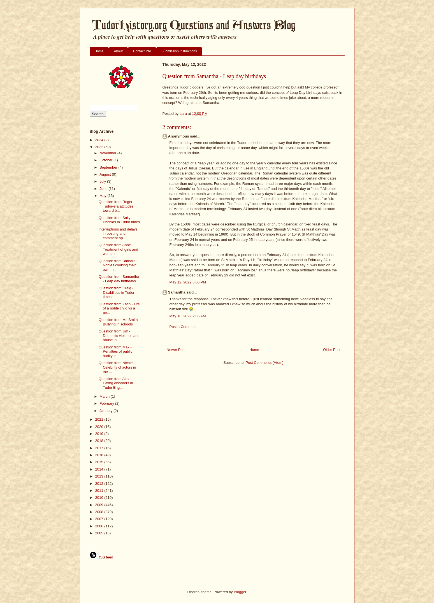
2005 (100, 533)
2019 (100, 434)
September (108, 167)
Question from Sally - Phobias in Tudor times (119, 220)
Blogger (240, 592)
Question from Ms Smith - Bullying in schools (119, 322)
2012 (100, 483)
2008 (100, 512)
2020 (100, 427)
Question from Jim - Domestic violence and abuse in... (119, 335)
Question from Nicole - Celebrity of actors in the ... (117, 367)
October (106, 160)
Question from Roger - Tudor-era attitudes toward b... (117, 206)
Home (99, 51)
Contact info (142, 51)
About (118, 51)
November (108, 153)
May (103, 196)
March (105, 396)
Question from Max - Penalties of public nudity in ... (116, 351)
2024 (100, 140)
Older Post (331, 350)
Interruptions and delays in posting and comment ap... (118, 233)
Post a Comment (183, 327)
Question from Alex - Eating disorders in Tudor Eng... (116, 383)
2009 (100, 505)
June (103, 189)
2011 (100, 490)
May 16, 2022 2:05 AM (188, 316)
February (107, 403)
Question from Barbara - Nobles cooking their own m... (118, 265)
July (103, 181)
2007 (100, 519)
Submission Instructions (179, 51)
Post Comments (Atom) (265, 362)
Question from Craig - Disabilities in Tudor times (116, 292)
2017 (100, 448)
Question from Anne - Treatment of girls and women (118, 249)
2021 (100, 419)
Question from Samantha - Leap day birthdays (119, 278)
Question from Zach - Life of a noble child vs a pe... (119, 308)
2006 (100, 526)
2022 (100, 147)
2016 (100, 455)
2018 (100, 441)
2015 (100, 462)
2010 (100, 497)
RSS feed (101, 557)
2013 (100, 476)
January (106, 411)
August (105, 174)
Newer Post (176, 350)
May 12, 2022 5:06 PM (188, 282)
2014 (100, 469)
